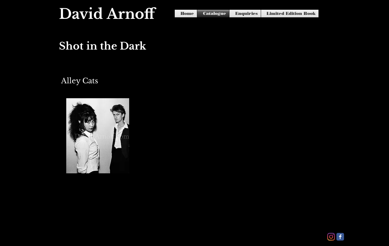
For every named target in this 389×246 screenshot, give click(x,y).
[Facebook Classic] (340, 237)
